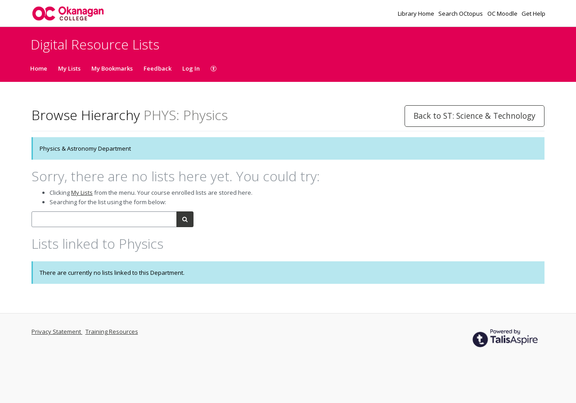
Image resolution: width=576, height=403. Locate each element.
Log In (191, 68)
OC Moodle (503, 13)
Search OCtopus (461, 13)
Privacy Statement (57, 331)
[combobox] (104, 219)
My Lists (69, 68)
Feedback (157, 68)
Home (38, 68)
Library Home (417, 13)
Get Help (533, 13)
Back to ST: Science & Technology (475, 115)
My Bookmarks (112, 68)
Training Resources (112, 331)
